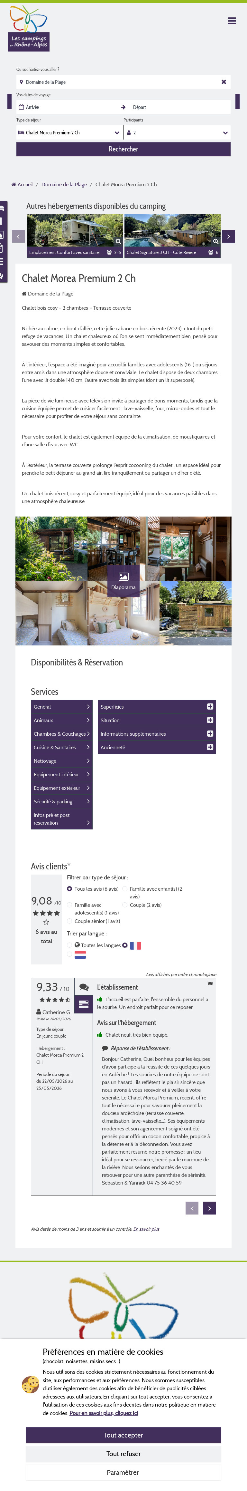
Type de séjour (28, 120)
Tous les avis (96, 889)
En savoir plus (146, 1229)
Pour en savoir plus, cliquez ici (103, 1412)
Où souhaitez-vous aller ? (37, 69)
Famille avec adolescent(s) (97, 909)
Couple (145, 905)
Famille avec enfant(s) (156, 893)
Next (228, 236)
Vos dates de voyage (33, 95)
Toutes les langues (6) (104, 945)
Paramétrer (124, 1472)
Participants (133, 120)
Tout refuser (123, 1453)
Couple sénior (97, 921)
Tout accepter (123, 1435)
